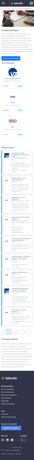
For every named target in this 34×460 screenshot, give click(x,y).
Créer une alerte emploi (11, 58)
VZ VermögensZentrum (19, 158)
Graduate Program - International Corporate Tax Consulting (21, 257)
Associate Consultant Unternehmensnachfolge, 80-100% (20, 154)
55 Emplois (6, 86)
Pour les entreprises (7, 392)
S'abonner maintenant (11, 428)
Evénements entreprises (9, 395)
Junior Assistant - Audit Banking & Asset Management (21, 239)
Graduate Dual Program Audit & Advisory (21, 218)
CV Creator (4, 414)
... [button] (21, 332)
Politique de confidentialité (12, 450)
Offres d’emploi (6, 398)
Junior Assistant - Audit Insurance (18, 310)
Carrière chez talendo (8, 404)
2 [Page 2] (12, 332)
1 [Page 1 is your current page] (8, 332)
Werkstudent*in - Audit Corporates (18, 198)
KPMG (13, 181)
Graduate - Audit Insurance (19, 272)
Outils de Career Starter (8, 417)
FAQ (2, 450)
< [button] (4, 332)
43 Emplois (6, 110)
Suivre (20, 86)
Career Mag (5, 401)
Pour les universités (7, 389)
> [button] (29, 332)
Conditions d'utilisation (7, 454)
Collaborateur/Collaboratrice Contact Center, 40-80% (20, 289)
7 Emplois (5, 134)
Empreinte (18, 454)
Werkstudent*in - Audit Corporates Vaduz (18, 178)
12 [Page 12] (25, 332)
